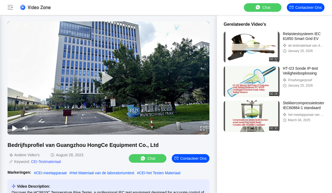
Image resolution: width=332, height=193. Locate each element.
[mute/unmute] (25, 128)
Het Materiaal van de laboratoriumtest (103, 173)
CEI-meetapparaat (51, 173)
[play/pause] (14, 128)
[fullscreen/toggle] (202, 128)
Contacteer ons (306, 7)
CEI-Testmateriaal (46, 161)
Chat (262, 7)
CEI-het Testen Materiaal (159, 173)
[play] (108, 78)
